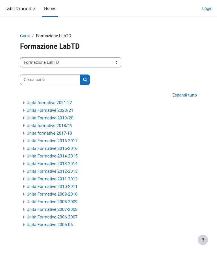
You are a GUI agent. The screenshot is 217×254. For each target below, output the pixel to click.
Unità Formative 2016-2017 (52, 140)
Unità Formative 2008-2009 (52, 201)
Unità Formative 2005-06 (50, 224)
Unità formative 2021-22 (49, 102)
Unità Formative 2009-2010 (52, 194)
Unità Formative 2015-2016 (52, 148)
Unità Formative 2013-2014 (52, 163)
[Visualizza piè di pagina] (203, 240)
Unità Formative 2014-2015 (52, 156)
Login (207, 8)
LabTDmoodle (20, 8)
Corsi (25, 35)
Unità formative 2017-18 (49, 133)
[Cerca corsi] (50, 80)
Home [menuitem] (49, 8)
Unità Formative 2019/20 (50, 118)
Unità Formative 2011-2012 (52, 178)
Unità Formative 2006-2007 (52, 217)
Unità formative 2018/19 (50, 125)
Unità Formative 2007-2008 (52, 209)
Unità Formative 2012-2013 (52, 171)
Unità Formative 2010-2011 (52, 186)
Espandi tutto (184, 95)
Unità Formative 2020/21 (50, 110)
